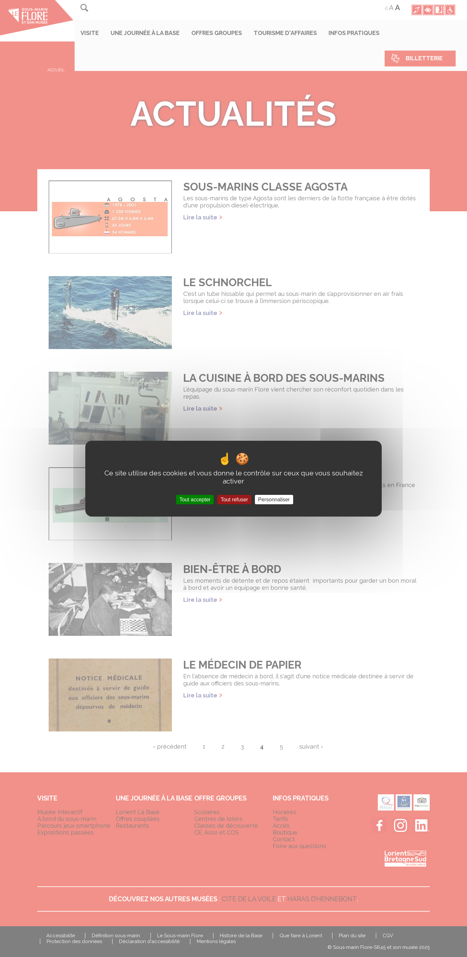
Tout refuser (234, 499)
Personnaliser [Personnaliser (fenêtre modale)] (274, 499)
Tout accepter (194, 499)
